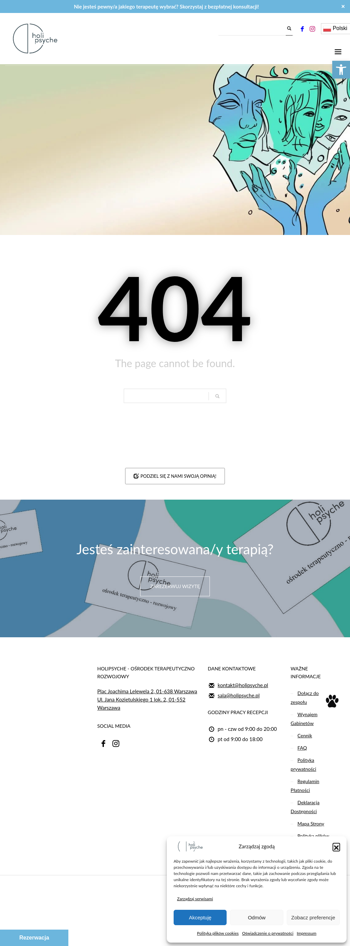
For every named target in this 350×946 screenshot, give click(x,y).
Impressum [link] (306, 933)
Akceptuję (200, 917)
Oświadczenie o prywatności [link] (267, 933)
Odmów (257, 917)
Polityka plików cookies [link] (218, 933)
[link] (341, 70)
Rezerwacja (34, 938)
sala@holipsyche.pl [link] (239, 695)
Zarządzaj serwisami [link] (195, 898)
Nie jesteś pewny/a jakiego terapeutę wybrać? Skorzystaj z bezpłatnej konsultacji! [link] (166, 6)
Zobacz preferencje (313, 917)
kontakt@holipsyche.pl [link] (243, 685)
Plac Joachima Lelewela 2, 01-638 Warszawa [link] (147, 691)
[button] (336, 846)
